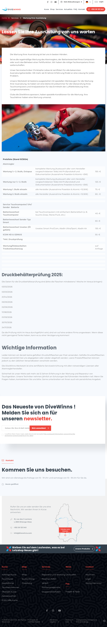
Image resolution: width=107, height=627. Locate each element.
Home (4, 18)
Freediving (27, 583)
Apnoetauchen (9, 596)
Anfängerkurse (9, 575)
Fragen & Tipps (73, 592)
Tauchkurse (7, 579)
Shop (52, 9)
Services (59, 9)
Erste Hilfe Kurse (10, 600)
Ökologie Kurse (9, 592)
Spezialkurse (8, 583)
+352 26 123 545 (20, 527)
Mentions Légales (54, 621)
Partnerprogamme (51, 587)
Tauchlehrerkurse (10, 587)
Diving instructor (94, 583)
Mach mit (90, 575)
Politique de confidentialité (35, 621)
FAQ (75, 9)
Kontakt (81, 9)
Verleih (45, 583)
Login (88, 579)
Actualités (68, 9)
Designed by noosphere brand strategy (90, 621)
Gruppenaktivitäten (51, 592)
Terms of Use (69, 621)
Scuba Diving (28, 579)
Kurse (46, 9)
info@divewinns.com (23, 533)
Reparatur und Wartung (53, 575)
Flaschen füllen (49, 579)
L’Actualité (71, 575)
